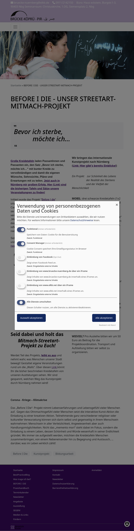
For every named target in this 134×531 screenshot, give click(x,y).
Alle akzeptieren (104, 317)
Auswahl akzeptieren (31, 317)
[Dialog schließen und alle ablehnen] (116, 203)
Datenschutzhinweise (81, 220)
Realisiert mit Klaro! (107, 325)
